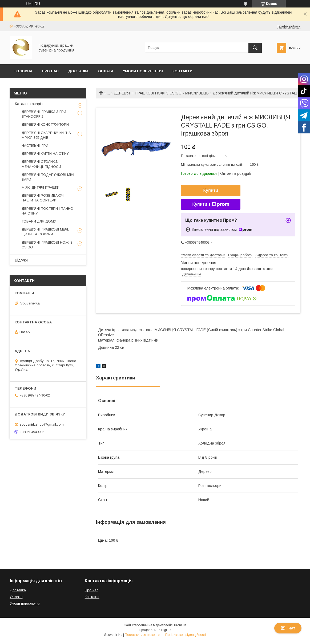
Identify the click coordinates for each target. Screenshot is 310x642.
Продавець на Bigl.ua (155, 630)
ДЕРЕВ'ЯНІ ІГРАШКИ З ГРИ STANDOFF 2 (44, 114)
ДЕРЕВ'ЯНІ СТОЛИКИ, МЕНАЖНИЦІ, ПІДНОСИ (41, 164)
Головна (23, 71)
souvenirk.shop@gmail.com (42, 424)
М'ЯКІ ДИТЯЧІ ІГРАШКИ (40, 187)
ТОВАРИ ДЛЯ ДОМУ (39, 221)
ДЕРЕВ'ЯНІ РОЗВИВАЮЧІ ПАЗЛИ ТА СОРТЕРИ (43, 197)
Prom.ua (180, 625)
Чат (288, 628)
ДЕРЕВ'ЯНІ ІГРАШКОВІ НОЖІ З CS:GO (148, 93)
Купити (210, 190)
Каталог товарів (29, 104)
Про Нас (50, 71)
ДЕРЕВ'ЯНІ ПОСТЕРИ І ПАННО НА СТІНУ (47, 211)
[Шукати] (255, 48)
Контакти (182, 71)
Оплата (105, 71)
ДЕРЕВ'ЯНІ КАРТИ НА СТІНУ (45, 154)
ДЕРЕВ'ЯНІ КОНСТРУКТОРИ (45, 124)
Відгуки (21, 260)
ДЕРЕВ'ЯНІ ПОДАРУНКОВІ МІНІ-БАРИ (48, 177)
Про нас (91, 590)
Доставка (78, 71)
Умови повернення (143, 71)
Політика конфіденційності (185, 635)
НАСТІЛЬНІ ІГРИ (35, 146)
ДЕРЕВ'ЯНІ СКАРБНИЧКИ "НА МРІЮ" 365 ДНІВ (46, 135)
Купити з (210, 204)
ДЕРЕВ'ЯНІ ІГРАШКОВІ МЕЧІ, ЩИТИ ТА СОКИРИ (45, 231)
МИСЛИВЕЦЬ (197, 93)
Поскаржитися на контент (144, 635)
